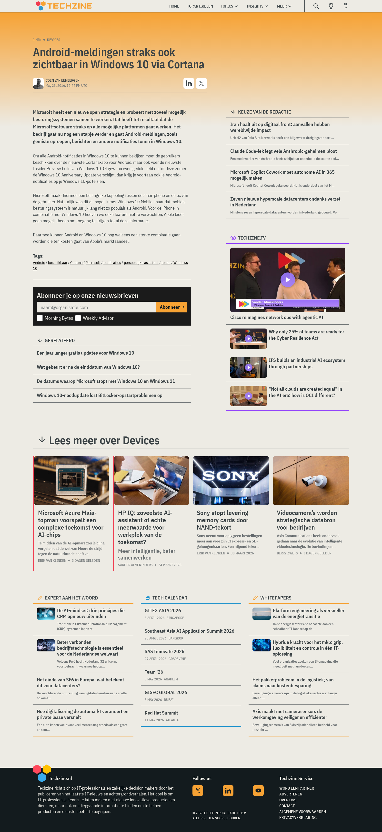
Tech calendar (169, 597)
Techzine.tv (252, 237)
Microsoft (93, 262)
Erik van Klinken (52, 560)
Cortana (76, 262)
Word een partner (296, 788)
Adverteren (290, 794)
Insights (255, 6)
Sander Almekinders (135, 565)
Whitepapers (276, 597)
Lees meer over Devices (104, 440)
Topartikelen (200, 6)
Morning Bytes (59, 318)
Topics (227, 6)
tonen (166, 262)
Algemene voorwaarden (302, 811)
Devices (53, 40)
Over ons (287, 799)
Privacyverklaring (298, 817)
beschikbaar (57, 262)
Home (174, 6)
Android (39, 262)
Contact (287, 805)
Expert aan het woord (71, 597)
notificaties (112, 262)
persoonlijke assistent (141, 262)
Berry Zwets (287, 553)
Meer (282, 6)
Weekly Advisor (98, 318)
